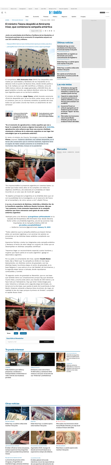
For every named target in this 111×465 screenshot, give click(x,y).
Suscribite (46, 341)
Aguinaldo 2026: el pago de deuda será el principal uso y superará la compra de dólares (41, 450)
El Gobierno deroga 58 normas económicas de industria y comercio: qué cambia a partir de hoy (70, 90)
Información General (17, 20)
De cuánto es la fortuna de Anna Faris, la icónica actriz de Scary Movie (67, 75)
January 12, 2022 (44, 227)
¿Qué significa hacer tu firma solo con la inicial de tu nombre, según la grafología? (28, 46)
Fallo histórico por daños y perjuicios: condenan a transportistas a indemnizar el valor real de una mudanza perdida (15, 374)
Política (55, 16)
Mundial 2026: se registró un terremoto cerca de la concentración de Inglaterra (67, 56)
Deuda (36, 8)
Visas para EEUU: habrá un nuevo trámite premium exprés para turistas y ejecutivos (29, 44)
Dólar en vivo (13, 8)
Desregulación (22, 8)
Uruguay (83, 16)
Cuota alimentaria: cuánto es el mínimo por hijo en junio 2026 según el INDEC (46, 115)
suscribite (102, 12)
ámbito (7, 20)
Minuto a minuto (61, 421)
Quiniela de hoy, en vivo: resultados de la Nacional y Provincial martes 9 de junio (67, 48)
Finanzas (45, 16)
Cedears (77, 152)
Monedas (59, 152)
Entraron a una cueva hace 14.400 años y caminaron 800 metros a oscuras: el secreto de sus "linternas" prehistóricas (42, 373)
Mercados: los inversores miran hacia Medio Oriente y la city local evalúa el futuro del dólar (70, 118)
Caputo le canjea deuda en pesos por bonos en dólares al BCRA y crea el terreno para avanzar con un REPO (70, 99)
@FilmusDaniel (44, 216)
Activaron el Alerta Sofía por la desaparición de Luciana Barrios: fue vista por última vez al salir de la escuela (20, 116)
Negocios (64, 16)
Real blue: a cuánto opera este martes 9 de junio (67, 449)
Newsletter (107, 16)
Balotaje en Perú (52, 8)
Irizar (27, 20)
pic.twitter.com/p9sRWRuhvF (30, 225)
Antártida (50, 127)
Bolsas (64, 152)
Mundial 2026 (74, 8)
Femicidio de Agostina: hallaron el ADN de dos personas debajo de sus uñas (73, 357)
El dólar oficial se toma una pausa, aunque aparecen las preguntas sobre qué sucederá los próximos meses (17, 451)
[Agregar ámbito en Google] (35, 30)
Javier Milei (43, 8)
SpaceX (30, 8)
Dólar (27, 16)
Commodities (70, 152)
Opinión (74, 16)
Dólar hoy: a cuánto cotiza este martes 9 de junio (68, 69)
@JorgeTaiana (33, 216)
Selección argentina (63, 8)
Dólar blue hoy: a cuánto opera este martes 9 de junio (68, 63)
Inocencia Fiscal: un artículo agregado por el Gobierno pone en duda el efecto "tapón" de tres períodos (70, 109)
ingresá (107, 12)
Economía (36, 16)
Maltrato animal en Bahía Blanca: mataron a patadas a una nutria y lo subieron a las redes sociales (73, 368)
